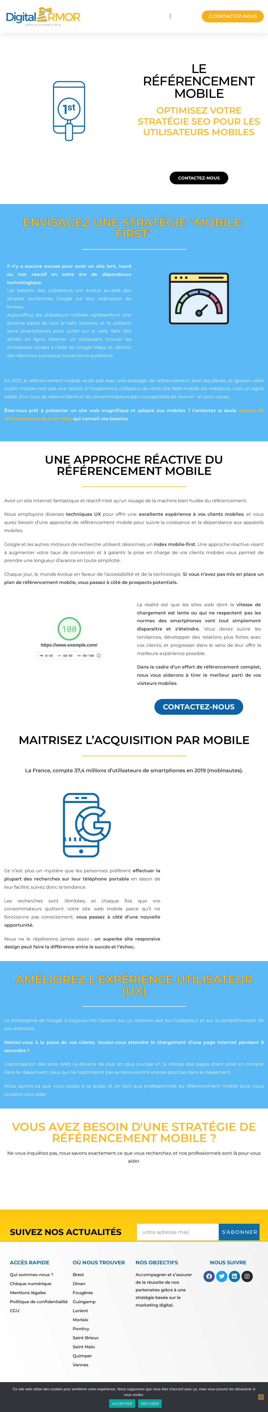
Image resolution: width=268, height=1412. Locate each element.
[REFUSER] (261, 1397)
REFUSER (150, 1404)
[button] (170, 16)
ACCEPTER (122, 1404)
